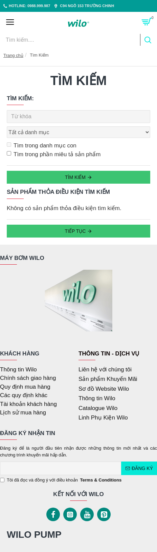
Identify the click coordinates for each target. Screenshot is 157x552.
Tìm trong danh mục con (41, 145)
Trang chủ (13, 55)
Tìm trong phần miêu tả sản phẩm (53, 154)
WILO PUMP (34, 535)
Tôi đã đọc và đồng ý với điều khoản (61, 480)
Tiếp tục (75, 231)
